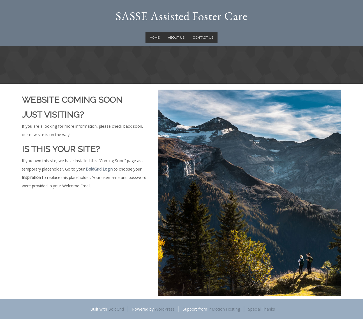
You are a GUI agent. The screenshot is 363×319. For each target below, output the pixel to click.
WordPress (165, 309)
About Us (176, 37)
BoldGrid (116, 309)
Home (154, 37)
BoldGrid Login (99, 169)
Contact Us (203, 37)
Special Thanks (261, 309)
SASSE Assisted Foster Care (182, 16)
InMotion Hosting (224, 309)
